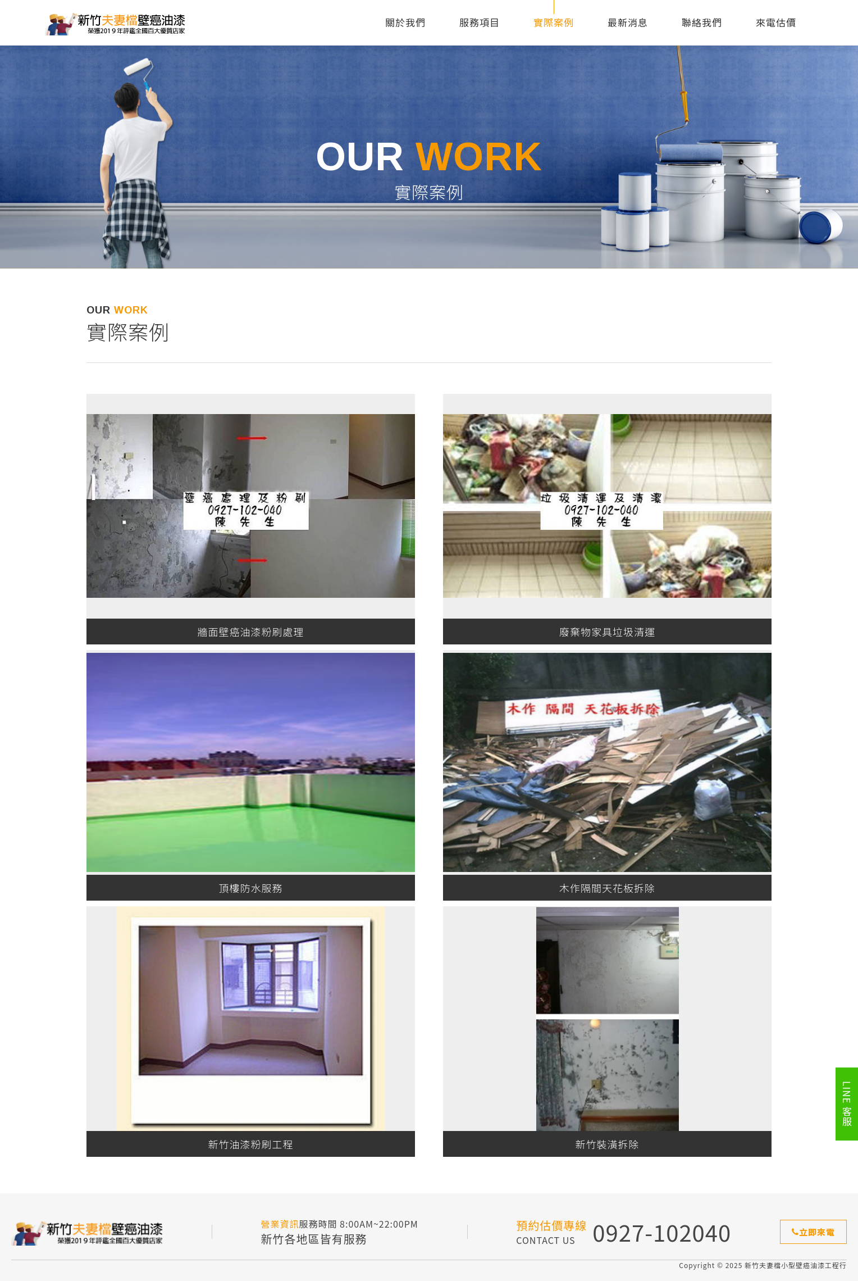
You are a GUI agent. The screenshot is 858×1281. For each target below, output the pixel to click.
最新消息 (628, 22)
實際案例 (553, 22)
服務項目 (479, 22)
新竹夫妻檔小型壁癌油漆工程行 (115, 22)
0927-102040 (661, 1232)
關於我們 (405, 22)
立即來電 (813, 1232)
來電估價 (776, 22)
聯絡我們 (702, 22)
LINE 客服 (847, 1103)
